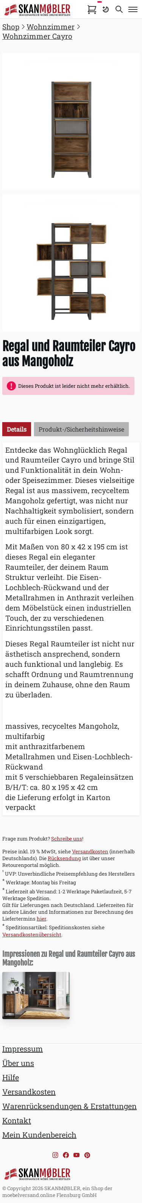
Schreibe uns (66, 838)
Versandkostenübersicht (31, 934)
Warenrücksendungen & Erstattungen (69, 1106)
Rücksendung (64, 858)
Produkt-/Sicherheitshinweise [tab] (81, 429)
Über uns (18, 1063)
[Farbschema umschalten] (105, 9)
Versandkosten (90, 851)
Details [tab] (17, 429)
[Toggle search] (119, 9)
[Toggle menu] (133, 9)
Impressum (22, 1048)
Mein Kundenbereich (39, 1135)
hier (41, 918)
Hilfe (10, 1077)
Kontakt (16, 1120)
